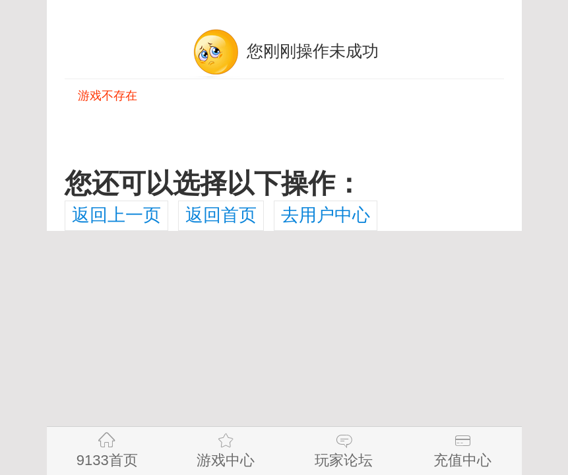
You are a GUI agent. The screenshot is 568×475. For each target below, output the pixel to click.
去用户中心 (325, 215)
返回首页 (221, 215)
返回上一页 (116, 215)
